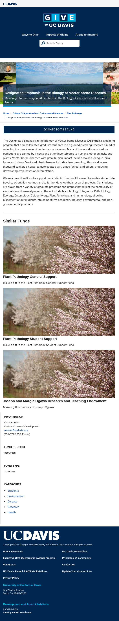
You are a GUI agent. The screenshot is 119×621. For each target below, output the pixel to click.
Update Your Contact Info (77, 571)
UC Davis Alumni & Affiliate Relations (25, 571)
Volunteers (9, 564)
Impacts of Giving (57, 34)
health (12, 512)
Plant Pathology (74, 113)
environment (16, 496)
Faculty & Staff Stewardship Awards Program (29, 558)
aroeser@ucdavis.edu (16, 430)
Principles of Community (76, 558)
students (13, 491)
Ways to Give (30, 34)
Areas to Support (87, 34)
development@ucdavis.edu (17, 612)
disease (12, 501)
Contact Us (68, 564)
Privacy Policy (11, 578)
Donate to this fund (59, 129)
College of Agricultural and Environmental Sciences (38, 113)
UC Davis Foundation (74, 551)
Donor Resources (13, 551)
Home (6, 113)
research (13, 507)
